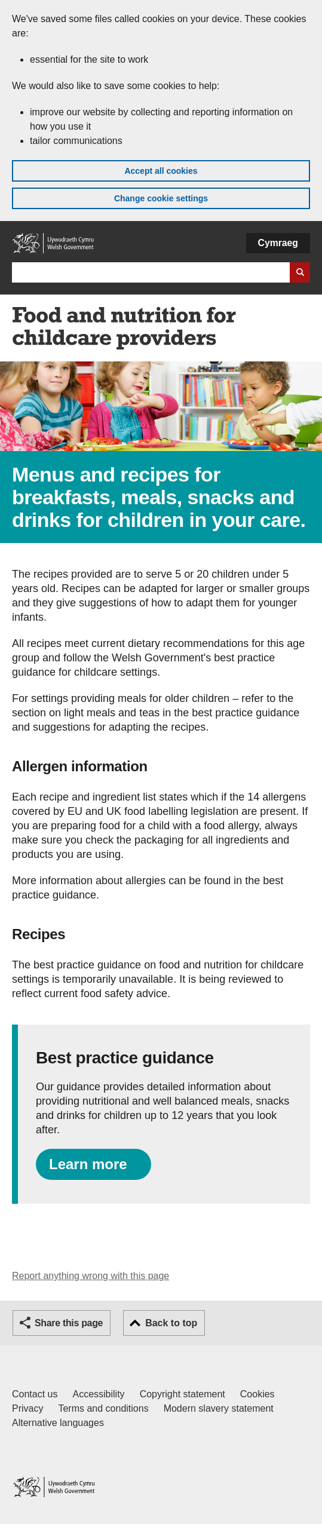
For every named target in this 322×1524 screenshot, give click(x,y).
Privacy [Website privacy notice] (27, 1408)
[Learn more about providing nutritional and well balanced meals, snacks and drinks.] (93, 1164)
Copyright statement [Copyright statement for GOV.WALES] (182, 1394)
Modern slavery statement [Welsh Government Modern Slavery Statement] (219, 1408)
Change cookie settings (161, 198)
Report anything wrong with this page (90, 1276)
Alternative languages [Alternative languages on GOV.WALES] (58, 1423)
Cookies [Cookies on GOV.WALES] (257, 1394)
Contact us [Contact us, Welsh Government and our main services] (34, 1394)
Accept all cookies (160, 171)
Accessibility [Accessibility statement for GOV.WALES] (98, 1394)
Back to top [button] (171, 1323)
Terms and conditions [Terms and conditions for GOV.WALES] (103, 1408)
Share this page (69, 1323)
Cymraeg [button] (278, 243)
